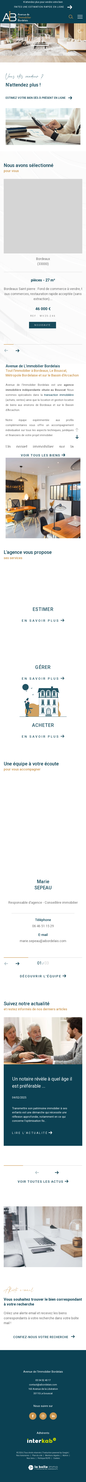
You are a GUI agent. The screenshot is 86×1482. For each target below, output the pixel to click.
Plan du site (37, 1456)
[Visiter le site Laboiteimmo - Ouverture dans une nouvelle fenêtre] (43, 1465)
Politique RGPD (44, 1458)
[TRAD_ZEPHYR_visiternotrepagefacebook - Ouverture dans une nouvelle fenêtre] (32, 1416)
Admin (66, 1456)
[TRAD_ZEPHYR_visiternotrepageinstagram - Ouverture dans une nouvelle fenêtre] (43, 1416)
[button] (56, 1173)
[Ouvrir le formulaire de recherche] (71, 17)
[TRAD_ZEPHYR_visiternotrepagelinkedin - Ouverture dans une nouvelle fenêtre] (53, 1416)
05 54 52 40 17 (43, 1380)
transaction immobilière (59, 395)
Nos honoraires (22, 1456)
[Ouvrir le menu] (80, 16)
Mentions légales (52, 1456)
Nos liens (31, 1458)
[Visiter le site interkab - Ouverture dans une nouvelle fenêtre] (41, 1440)
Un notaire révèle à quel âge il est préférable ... (42, 1082)
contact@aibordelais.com (43, 1384)
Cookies (56, 1458)
